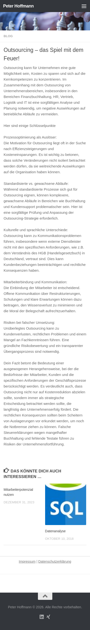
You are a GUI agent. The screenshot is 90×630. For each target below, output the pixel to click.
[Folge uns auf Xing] (48, 617)
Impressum (27, 561)
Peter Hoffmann (18, 6)
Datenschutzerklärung (54, 561)
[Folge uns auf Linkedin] (41, 617)
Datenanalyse (55, 531)
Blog (8, 36)
